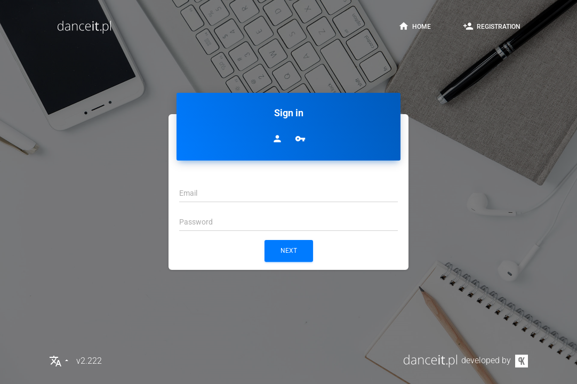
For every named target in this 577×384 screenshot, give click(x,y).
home (414, 26)
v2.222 (89, 361)
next (289, 250)
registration (491, 26)
